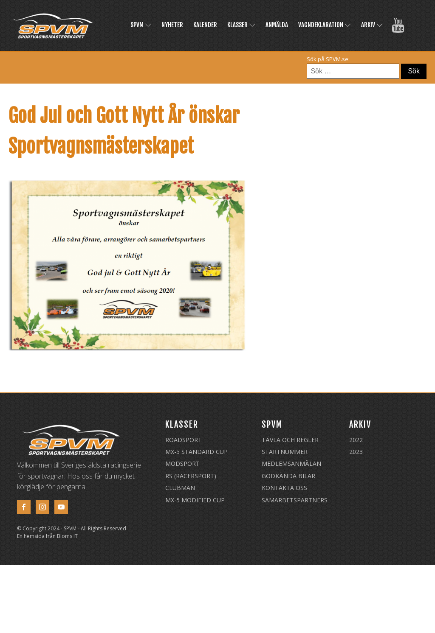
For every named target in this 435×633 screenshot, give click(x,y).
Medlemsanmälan (291, 463)
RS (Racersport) (190, 476)
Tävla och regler (290, 440)
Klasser (241, 25)
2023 (356, 452)
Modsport (182, 463)
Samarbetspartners (295, 500)
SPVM (140, 25)
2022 (356, 440)
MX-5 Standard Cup (196, 452)
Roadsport (183, 440)
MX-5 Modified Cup (195, 500)
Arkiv (372, 25)
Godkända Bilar (288, 476)
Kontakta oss (284, 488)
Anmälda (277, 25)
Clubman (180, 488)
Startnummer (285, 452)
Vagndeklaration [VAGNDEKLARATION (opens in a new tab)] (324, 25)
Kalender (205, 25)
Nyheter (172, 25)
